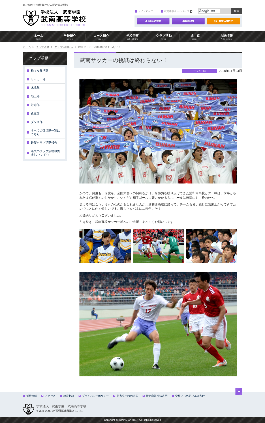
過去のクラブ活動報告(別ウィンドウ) (45, 152)
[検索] (209, 11)
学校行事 (132, 37)
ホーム (38, 37)
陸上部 (35, 96)
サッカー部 (38, 79)
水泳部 (35, 87)
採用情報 (30, 395)
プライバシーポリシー (94, 395)
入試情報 (226, 37)
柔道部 (35, 113)
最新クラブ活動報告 (44, 142)
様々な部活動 (39, 70)
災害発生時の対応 (125, 395)
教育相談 (67, 395)
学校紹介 (69, 37)
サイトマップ (144, 11)
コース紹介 (101, 37)
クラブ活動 (164, 37)
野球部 (35, 105)
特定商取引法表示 (155, 395)
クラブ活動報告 (63, 47)
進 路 (195, 37)
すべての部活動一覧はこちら (45, 132)
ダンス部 (37, 122)
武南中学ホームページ (175, 11)
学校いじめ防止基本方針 (188, 395)
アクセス (48, 395)
